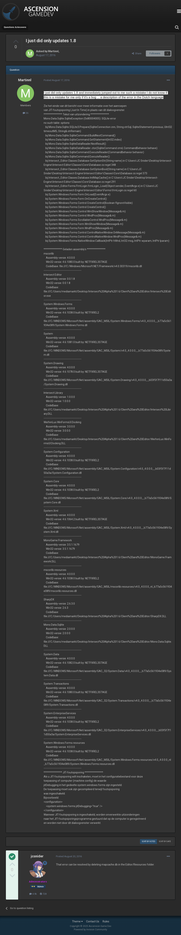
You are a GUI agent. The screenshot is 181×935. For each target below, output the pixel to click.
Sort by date (165, 841)
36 (25, 113)
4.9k (33, 893)
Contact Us (92, 921)
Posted (57, 80)
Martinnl (53, 51)
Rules (106, 921)
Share (136, 53)
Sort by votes (148, 841)
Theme (77, 921)
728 (43, 893)
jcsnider (37, 856)
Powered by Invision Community (90, 929)
